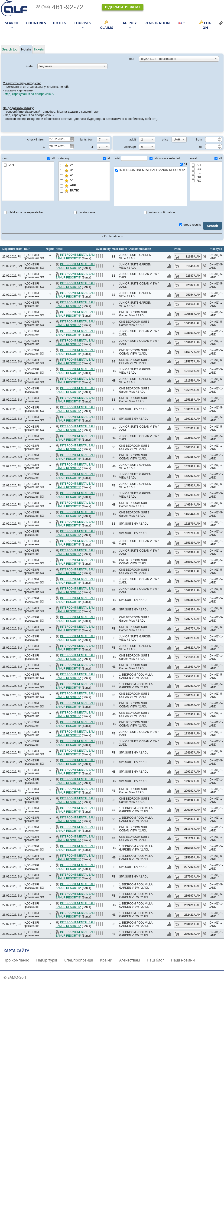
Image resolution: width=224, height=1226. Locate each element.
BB (196, 169)
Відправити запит (122, 7)
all (51, 158)
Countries (36, 22)
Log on (206, 25)
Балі (9, 165)
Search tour (10, 49)
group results (190, 224)
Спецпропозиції (78, 960)
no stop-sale (84, 212)
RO (196, 180)
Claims (106, 27)
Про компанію (16, 960)
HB (196, 176)
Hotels (59, 22)
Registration (157, 22)
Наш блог (155, 960)
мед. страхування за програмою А (29, 94)
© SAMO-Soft (14, 977)
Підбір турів (46, 960)
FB (196, 172)
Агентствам (129, 960)
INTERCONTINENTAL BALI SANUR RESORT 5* (150, 170)
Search (212, 226)
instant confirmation (159, 212)
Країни (106, 960)
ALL (197, 165)
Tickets (39, 49)
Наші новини (183, 960)
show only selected (164, 158)
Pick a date (71, 139)
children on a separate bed (24, 212)
